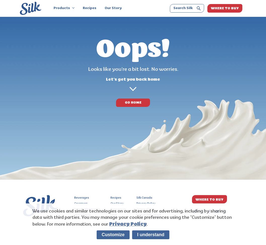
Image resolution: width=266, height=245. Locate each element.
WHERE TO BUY (225, 8)
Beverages (81, 197)
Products (64, 8)
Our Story (113, 8)
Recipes (89, 8)
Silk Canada (144, 197)
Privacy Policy (128, 224)
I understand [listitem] (150, 234)
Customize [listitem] (113, 234)
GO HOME (133, 102)
